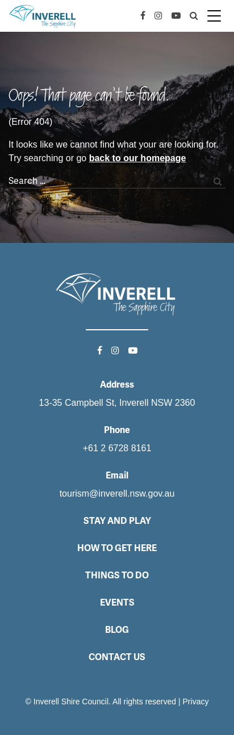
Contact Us (117, 657)
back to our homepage (137, 158)
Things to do (117, 575)
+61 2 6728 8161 (117, 448)
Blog (117, 630)
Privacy (196, 701)
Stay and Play (117, 521)
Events (117, 602)
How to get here (117, 548)
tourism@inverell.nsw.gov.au (117, 493)
